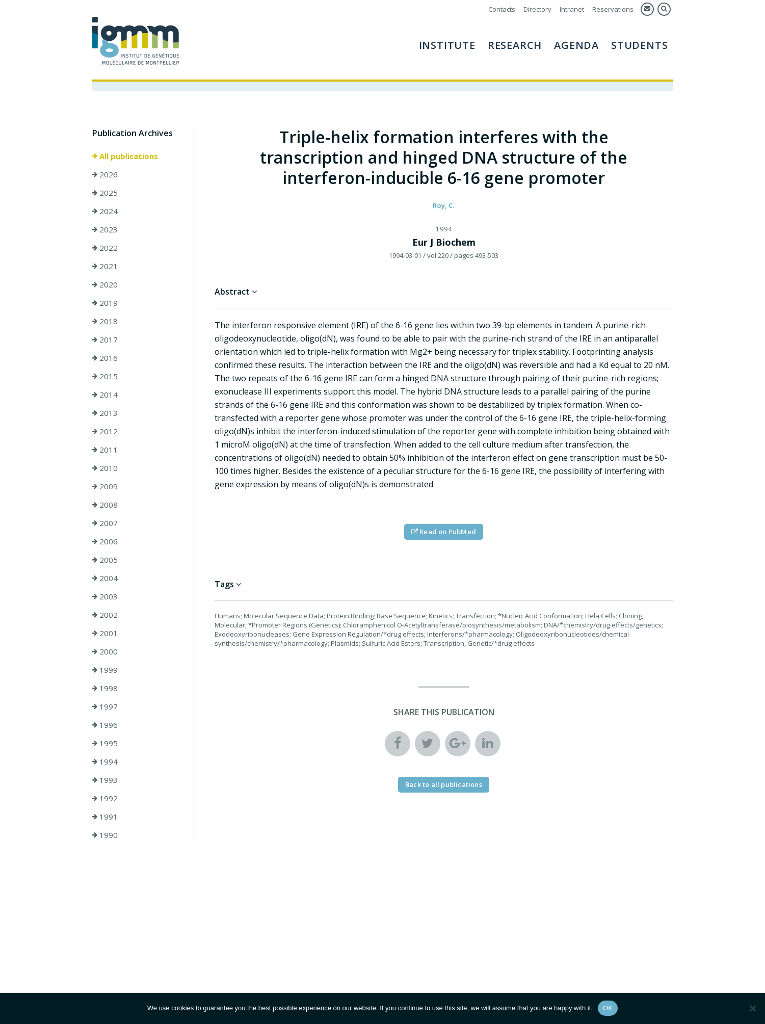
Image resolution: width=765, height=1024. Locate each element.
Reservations (613, 9)
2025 (105, 194)
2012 (105, 433)
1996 (105, 726)
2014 (105, 396)
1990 (105, 836)
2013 (105, 414)
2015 (105, 378)
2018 (105, 323)
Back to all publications (443, 786)
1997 (105, 708)
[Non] (752, 1008)
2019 (105, 304)
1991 (105, 818)
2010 (105, 469)
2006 (105, 543)
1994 (105, 763)
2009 (105, 488)
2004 (105, 579)
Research (515, 45)
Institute (447, 45)
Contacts (501, 9)
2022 (105, 249)
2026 (105, 176)
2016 (105, 359)
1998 (105, 690)
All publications (125, 157)
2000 (105, 653)
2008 (105, 506)
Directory (537, 9)
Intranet (572, 9)
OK (608, 1008)
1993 (105, 781)
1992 (105, 800)
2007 (105, 524)
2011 (105, 451)
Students (639, 45)
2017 (105, 341)
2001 (105, 634)
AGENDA (576, 45)
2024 (105, 212)
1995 (105, 745)
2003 (105, 598)
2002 (105, 616)
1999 (105, 671)
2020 (105, 286)
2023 (105, 231)
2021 (105, 267)
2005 (105, 561)
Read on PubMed (443, 533)
